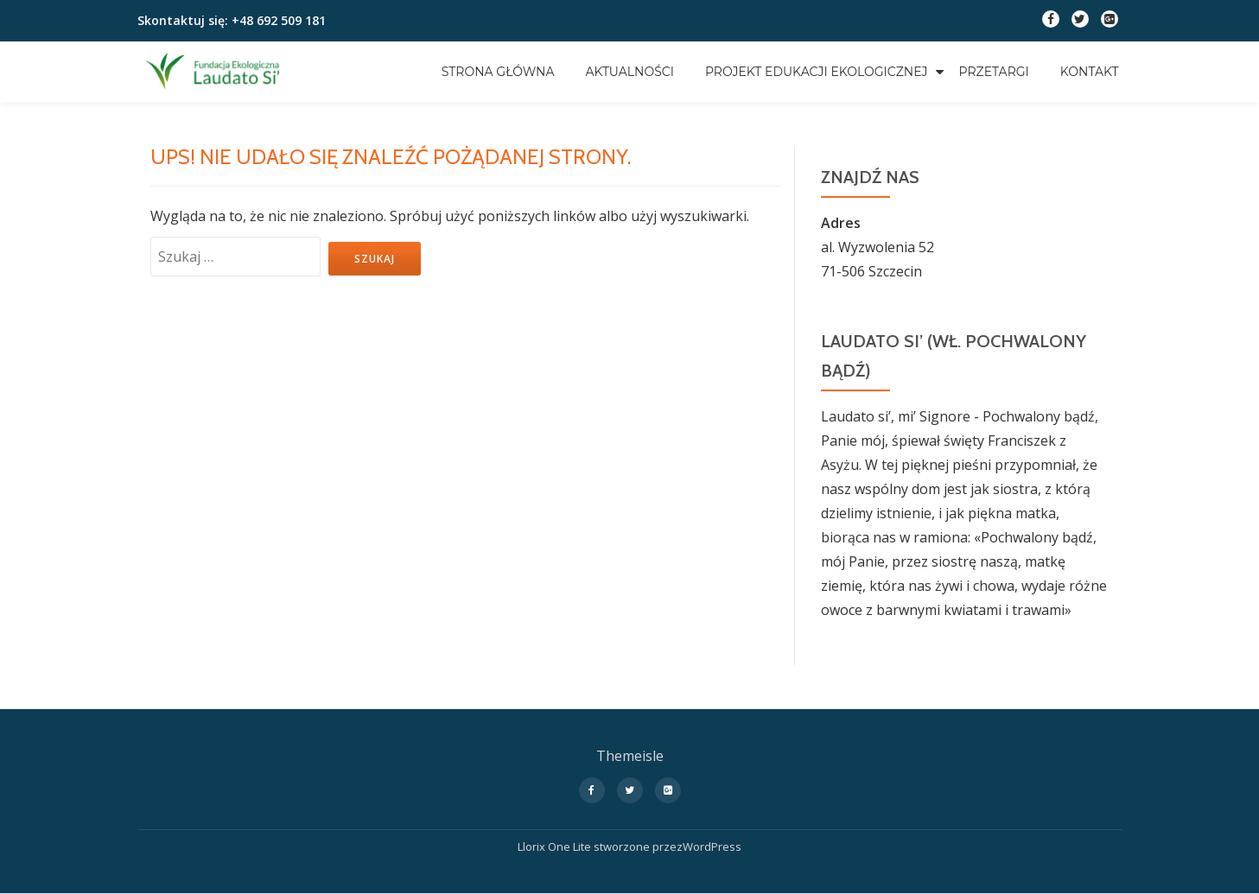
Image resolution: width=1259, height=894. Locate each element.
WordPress (712, 846)
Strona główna (498, 71)
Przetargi (994, 71)
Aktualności (629, 71)
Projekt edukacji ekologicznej (816, 71)
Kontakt (1089, 71)
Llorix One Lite (556, 846)
